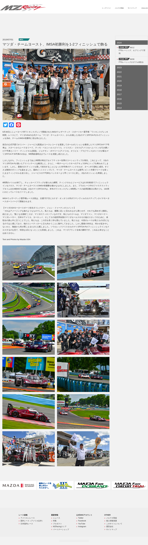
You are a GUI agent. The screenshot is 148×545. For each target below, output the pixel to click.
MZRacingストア (116, 17)
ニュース (82, 17)
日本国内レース (27, 524)
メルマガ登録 (119, 8)
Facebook (82, 521)
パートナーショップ (135, 17)
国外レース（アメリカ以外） (32, 521)
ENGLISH (145, 8)
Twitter (80, 518)
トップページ (106, 8)
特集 (91, 17)
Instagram (82, 526)
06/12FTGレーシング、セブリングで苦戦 (132, 50)
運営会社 (109, 526)
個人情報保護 (111, 521)
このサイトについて (114, 524)
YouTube (81, 524)
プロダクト (101, 17)
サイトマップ (132, 8)
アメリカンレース (28, 518)
